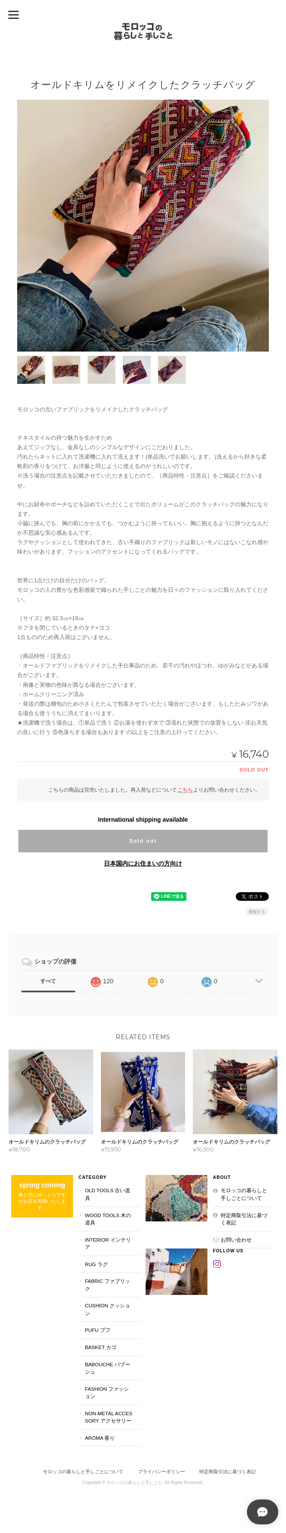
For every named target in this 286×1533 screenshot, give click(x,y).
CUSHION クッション (107, 1309)
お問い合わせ (236, 1239)
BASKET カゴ (100, 1347)
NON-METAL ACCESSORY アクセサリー (108, 1416)
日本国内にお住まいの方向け (143, 863)
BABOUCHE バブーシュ (107, 1367)
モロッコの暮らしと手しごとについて (244, 1194)
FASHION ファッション (107, 1392)
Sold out (143, 841)
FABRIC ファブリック (107, 1284)
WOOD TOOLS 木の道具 (108, 1218)
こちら (185, 790)
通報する (256, 911)
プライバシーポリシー (161, 1471)
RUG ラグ (96, 1264)
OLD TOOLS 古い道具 (108, 1194)
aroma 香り (100, 1437)
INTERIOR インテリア (108, 1243)
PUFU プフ (97, 1330)
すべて (48, 981)
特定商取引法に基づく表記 (244, 1218)
